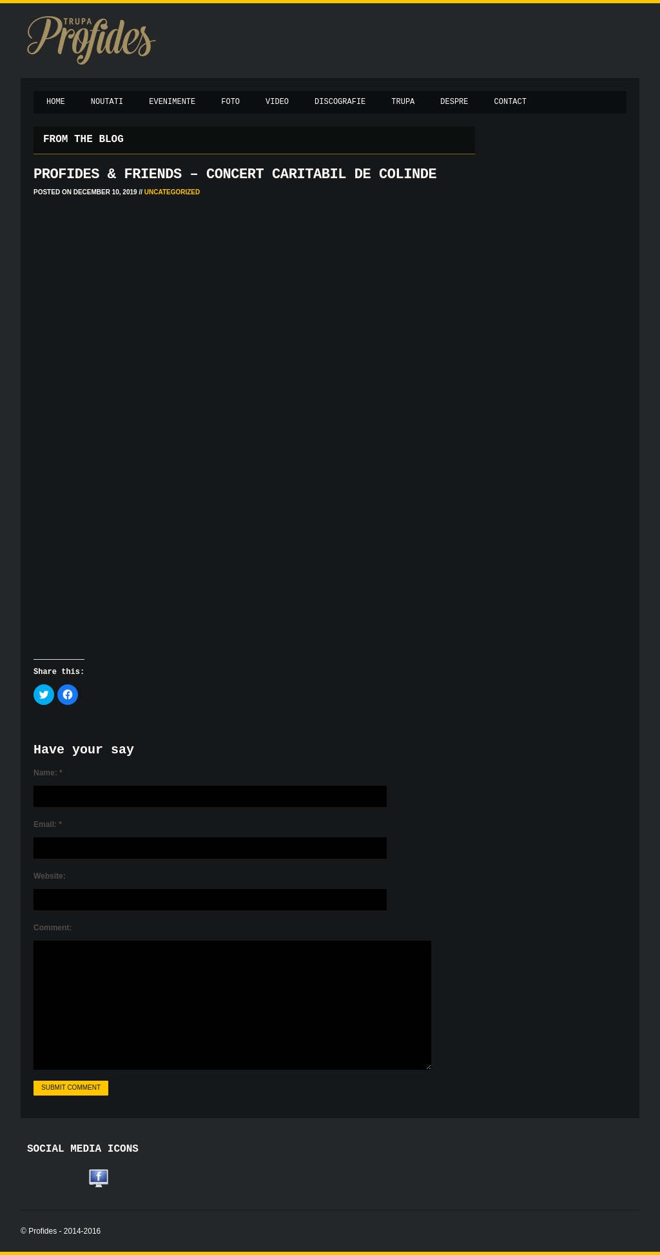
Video (277, 102)
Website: (50, 876)
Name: (48, 772)
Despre (454, 102)
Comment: (53, 927)
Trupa (402, 102)
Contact (510, 102)
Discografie (340, 102)
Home (55, 102)
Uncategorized (172, 192)
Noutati (107, 102)
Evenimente (172, 102)
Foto (230, 102)
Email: (48, 824)
